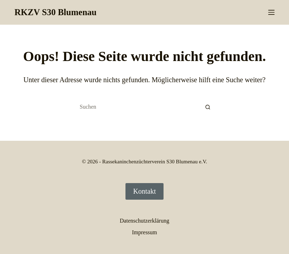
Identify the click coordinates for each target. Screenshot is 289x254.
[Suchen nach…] (137, 107)
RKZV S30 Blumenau (55, 12)
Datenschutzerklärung (144, 221)
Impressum (144, 232)
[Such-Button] (208, 107)
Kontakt (144, 191)
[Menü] (271, 12)
